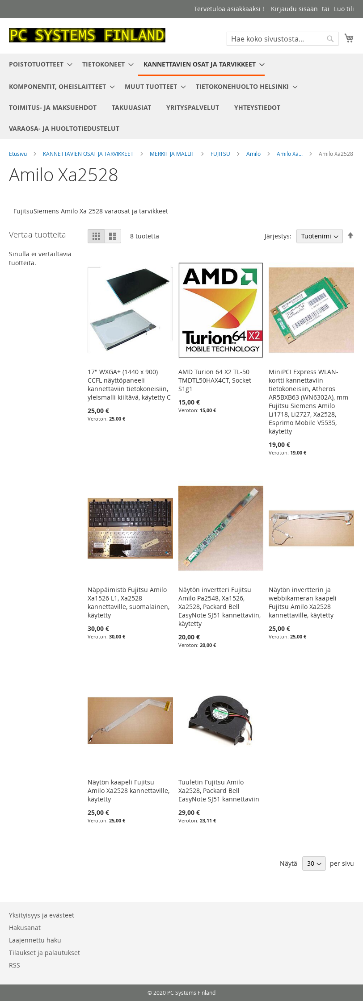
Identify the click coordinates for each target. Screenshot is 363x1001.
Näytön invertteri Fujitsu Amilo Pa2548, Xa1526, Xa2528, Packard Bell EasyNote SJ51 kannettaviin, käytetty (219, 606)
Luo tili (344, 8)
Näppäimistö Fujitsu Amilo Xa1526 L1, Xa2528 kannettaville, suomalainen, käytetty (128, 602)
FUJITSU (221, 153)
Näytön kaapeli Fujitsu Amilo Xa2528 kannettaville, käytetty (128, 790)
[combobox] (282, 39)
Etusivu (18, 153)
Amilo (254, 153)
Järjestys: (278, 236)
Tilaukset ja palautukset (44, 952)
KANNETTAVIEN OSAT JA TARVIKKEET (89, 153)
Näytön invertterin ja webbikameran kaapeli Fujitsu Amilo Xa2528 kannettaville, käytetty (303, 602)
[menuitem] (38, 64)
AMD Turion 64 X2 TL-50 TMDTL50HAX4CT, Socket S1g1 (214, 380)
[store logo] (87, 35)
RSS (14, 965)
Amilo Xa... (290, 153)
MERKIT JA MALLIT (173, 153)
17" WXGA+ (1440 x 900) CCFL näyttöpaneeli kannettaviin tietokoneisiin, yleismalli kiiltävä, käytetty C (129, 384)
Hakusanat (25, 927)
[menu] (181, 96)
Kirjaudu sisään (294, 8)
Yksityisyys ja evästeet (41, 915)
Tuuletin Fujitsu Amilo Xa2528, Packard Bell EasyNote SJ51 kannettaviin (218, 790)
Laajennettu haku (35, 940)
